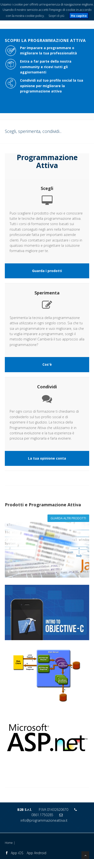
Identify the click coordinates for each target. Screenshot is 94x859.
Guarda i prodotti (47, 270)
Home (9, 843)
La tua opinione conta (47, 458)
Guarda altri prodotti (68, 518)
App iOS (17, 853)
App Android (36, 853)
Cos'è (47, 364)
